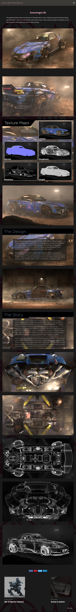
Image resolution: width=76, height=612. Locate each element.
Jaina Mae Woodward (12, 3)
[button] (70, 608)
